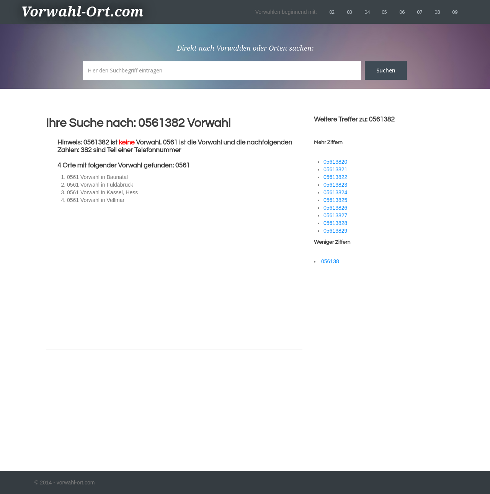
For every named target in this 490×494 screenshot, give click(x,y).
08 (437, 11)
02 (332, 11)
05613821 (335, 169)
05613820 (335, 162)
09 (454, 11)
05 (384, 11)
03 (349, 11)
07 (419, 11)
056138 (330, 261)
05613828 (335, 223)
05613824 (335, 192)
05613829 (335, 231)
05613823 (335, 185)
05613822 (335, 177)
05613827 (335, 215)
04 (367, 11)
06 (402, 11)
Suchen (385, 70)
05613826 (335, 208)
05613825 (335, 200)
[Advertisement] (114, 406)
